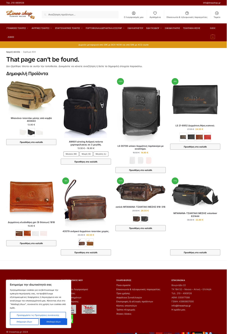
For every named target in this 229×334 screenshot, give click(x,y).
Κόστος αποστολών (126, 305)
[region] (38, 304)
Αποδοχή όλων (53, 321)
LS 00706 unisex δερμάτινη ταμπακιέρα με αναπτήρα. (141, 147)
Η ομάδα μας (178, 309)
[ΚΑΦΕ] (183, 137)
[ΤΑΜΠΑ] (90, 242)
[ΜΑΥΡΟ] (31, 132)
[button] (215, 32)
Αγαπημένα (155, 14)
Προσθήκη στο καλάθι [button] (195, 252)
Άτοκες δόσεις (123, 313)
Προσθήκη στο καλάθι (31, 142)
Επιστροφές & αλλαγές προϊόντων (134, 301)
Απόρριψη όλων (24, 321)
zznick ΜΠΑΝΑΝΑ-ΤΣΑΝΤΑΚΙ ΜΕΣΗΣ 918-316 (140, 206)
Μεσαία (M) (71, 154)
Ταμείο (217, 14)
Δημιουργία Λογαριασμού (74, 289)
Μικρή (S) (86, 154)
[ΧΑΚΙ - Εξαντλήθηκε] (39, 132)
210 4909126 (17, 2)
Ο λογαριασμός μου (133, 14)
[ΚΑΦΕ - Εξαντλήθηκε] (23, 132)
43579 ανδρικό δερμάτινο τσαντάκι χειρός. (86, 231)
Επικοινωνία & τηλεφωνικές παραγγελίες (187, 14)
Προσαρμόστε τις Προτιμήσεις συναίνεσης (38, 315)
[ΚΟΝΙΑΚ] (27, 233)
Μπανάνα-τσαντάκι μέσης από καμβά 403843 (31, 119)
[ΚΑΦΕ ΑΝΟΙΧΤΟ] (199, 137)
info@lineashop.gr (212, 2)
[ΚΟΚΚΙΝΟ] (207, 137)
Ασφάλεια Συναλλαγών (129, 297)
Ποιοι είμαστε (123, 285)
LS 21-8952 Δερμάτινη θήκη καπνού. (195, 125)
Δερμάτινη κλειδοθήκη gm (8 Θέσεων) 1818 (31, 222)
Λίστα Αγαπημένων (71, 297)
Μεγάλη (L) (101, 154)
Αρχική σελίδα (13, 52)
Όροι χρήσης (123, 293)
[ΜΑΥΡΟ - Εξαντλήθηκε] (140, 160)
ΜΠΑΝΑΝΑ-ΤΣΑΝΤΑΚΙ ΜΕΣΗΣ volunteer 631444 (195, 215)
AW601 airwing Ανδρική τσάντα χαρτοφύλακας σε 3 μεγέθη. (86, 143)
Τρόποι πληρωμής (125, 309)
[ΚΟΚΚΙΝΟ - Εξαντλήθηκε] (148, 160)
